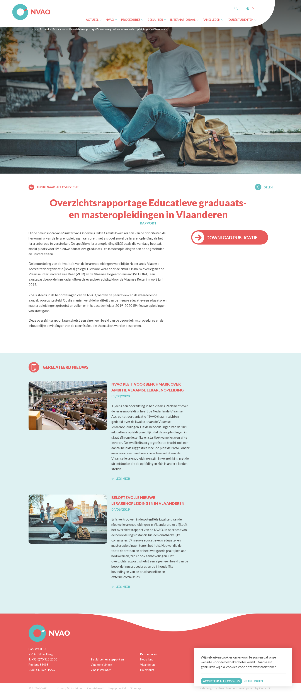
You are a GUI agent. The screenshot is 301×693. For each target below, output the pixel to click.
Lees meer (120, 478)
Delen (268, 187)
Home (32, 29)
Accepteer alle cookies (221, 681)
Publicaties (59, 29)
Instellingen (253, 681)
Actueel (44, 29)
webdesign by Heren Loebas (217, 688)
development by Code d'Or (255, 688)
